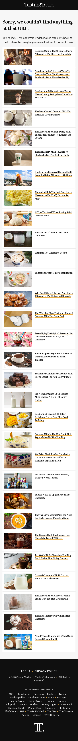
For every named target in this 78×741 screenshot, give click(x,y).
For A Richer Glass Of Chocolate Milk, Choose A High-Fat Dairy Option (51, 397)
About (25, 671)
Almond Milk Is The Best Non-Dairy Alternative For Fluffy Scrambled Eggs (53, 195)
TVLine (25, 715)
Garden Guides (37, 697)
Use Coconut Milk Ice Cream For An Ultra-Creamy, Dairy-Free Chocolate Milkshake (53, 94)
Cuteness (39, 694)
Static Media (24, 677)
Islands (61, 701)
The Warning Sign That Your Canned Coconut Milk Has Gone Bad (54, 315)
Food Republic (17, 697)
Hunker (50, 701)
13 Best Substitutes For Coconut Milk (54, 272)
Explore (51, 694)
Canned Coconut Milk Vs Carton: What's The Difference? (52, 577)
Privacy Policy (46, 671)
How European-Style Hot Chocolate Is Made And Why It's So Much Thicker (53, 356)
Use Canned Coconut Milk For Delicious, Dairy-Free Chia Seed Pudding (51, 417)
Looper (23, 704)
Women (37, 715)
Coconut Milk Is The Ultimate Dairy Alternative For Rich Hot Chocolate (53, 53)
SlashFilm (64, 708)
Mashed (34, 704)
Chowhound (23, 694)
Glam (51, 697)
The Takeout (66, 711)
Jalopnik (10, 704)
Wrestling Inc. (52, 715)
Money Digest (49, 704)
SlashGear (10, 711)
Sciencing (50, 708)
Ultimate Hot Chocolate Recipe (51, 252)
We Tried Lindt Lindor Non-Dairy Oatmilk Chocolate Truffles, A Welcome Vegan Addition (52, 457)
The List (51, 711)
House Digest (35, 701)
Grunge (61, 697)
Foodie (62, 694)
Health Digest (17, 701)
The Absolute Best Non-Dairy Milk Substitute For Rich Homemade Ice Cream (53, 134)
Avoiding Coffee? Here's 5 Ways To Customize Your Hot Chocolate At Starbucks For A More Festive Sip (52, 74)
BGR (10, 694)
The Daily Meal (35, 711)
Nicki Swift (66, 704)
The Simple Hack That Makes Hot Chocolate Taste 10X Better (52, 537)
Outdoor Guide (16, 708)
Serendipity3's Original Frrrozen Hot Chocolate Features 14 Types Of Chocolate (54, 336)
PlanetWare (34, 708)
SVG (21, 711)
